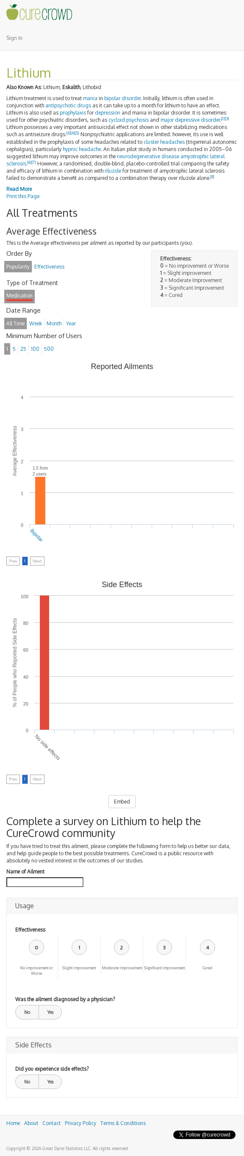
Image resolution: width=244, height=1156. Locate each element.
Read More (19, 189)
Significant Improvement (164, 968)
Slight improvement (79, 968)
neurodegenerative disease (148, 156)
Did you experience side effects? (52, 1069)
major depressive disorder (190, 120)
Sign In (14, 38)
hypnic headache (82, 149)
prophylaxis (73, 112)
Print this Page (22, 196)
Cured (207, 968)
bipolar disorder (122, 98)
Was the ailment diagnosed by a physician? (65, 999)
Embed (122, 801)
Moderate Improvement (122, 968)
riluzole (113, 171)
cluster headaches (164, 142)
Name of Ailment (25, 871)
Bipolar (36, 535)
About (31, 1123)
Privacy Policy (80, 1123)
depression (107, 112)
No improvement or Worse (36, 971)
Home (13, 1123)
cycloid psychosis (128, 120)
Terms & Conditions (123, 1123)
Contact (51, 1123)
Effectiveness (30, 929)
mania (90, 98)
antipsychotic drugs (68, 105)
